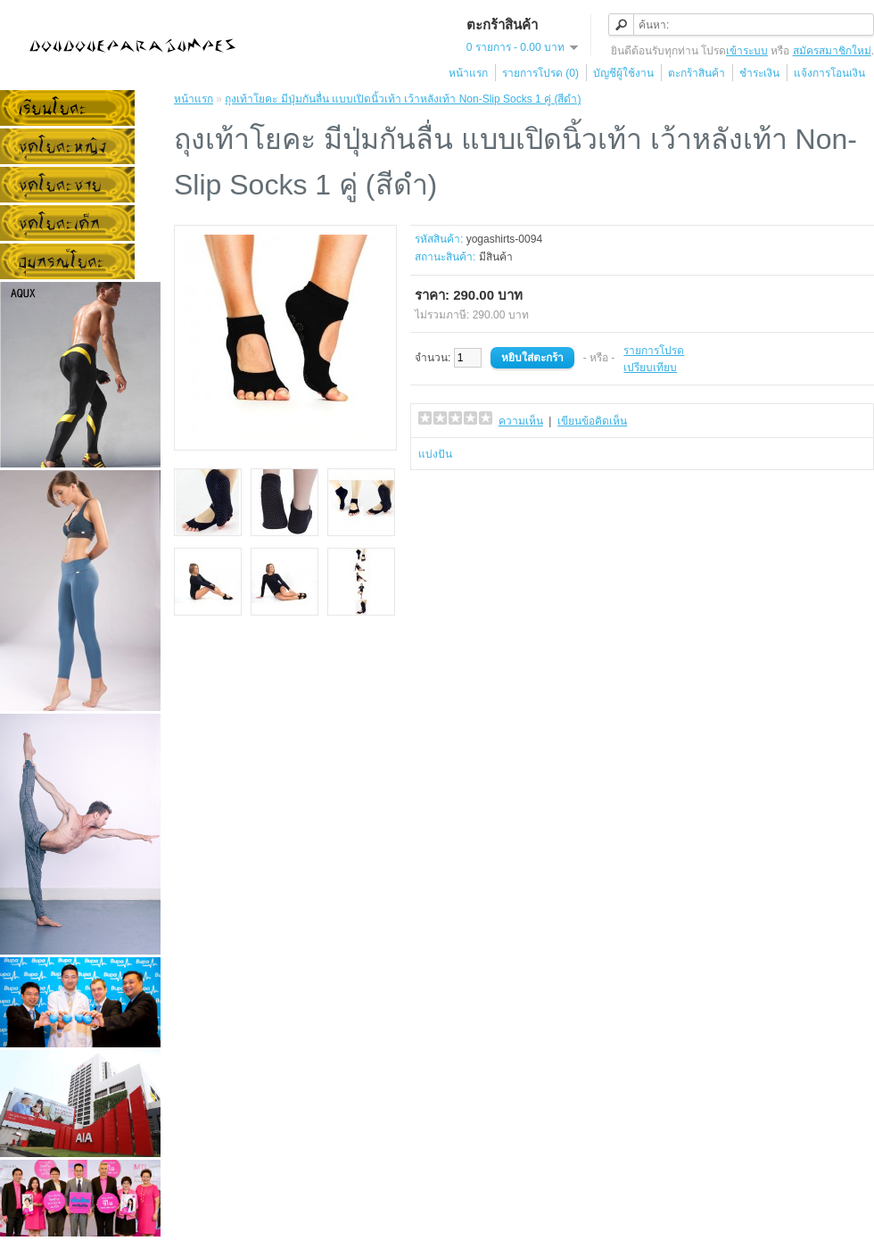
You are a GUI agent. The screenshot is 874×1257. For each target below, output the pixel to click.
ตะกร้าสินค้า (696, 73)
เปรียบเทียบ (650, 367)
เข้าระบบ (747, 51)
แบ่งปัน (435, 454)
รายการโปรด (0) (540, 73)
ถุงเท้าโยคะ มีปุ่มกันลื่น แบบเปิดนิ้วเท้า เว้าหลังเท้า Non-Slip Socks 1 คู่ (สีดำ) (403, 99)
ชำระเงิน (759, 73)
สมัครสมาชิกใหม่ (832, 51)
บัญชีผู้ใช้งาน (623, 73)
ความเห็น (521, 421)
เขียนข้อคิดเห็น (592, 421)
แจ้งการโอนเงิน (829, 73)
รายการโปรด (653, 350)
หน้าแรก (468, 73)
